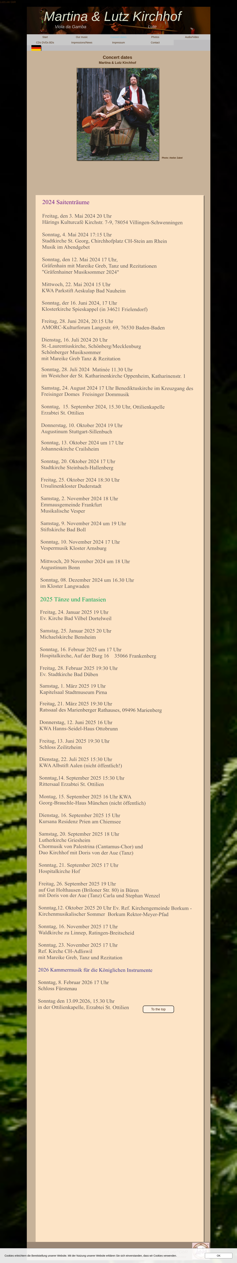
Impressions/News (81, 42)
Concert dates (118, 37)
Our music (82, 37)
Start (45, 37)
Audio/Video (192, 37)
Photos (155, 37)
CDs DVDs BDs (45, 42)
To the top (158, 1009)
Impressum (118, 42)
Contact (155, 42)
